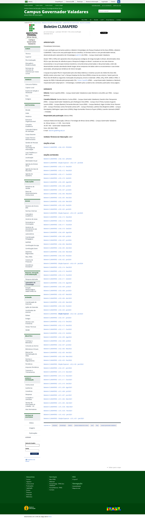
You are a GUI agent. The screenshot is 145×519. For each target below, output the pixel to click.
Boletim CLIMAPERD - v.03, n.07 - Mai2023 (58, 294)
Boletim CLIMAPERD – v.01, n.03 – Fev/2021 (58, 411)
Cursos (28, 479)
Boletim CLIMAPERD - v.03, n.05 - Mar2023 (58, 302)
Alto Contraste (106, 5)
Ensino (28, 490)
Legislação (29, 488)
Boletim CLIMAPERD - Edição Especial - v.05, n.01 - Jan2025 (63, 213)
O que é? (75, 479)
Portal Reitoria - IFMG (55, 488)
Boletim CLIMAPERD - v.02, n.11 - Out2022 (58, 329)
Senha (27, 448)
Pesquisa (29, 492)
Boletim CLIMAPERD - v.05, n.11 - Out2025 (58, 174)
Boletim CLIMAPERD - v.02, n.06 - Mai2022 (58, 349)
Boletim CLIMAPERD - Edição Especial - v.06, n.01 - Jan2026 (63, 163)
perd (92, 425)
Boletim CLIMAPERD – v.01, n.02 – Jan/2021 (58, 414)
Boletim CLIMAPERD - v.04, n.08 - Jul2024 (57, 236)
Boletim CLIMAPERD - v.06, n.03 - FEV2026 (57, 147)
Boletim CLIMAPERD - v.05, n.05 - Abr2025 (58, 198)
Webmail (52, 481)
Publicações (33, 433)
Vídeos (31, 423)
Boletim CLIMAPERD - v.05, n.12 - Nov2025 (58, 170)
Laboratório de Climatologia (71, 22)
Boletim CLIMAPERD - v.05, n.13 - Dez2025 (58, 166)
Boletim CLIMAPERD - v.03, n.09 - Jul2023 (57, 287)
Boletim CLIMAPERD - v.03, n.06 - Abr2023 (58, 298)
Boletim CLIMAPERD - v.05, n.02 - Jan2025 (57, 209)
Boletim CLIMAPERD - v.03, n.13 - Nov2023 (58, 271)
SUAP (102, 20)
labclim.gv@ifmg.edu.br (57, 130)
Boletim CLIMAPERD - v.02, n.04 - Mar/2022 (58, 356)
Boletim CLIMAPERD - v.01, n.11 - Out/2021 (58, 380)
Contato (118, 20)
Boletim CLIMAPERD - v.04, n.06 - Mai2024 (58, 244)
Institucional (30, 484)
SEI (90, 20)
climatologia (63, 425)
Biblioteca (29, 497)
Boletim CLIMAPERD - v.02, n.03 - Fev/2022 (58, 360)
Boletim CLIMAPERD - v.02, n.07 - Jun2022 (57, 345)
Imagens (32, 428)
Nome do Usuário (30, 443)
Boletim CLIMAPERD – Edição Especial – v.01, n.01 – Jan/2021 (64, 418)
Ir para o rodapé (59, 5)
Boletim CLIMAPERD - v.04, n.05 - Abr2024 (58, 248)
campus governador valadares (108, 425)
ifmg (97, 425)
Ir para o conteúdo (29, 5)
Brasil (30, 2)
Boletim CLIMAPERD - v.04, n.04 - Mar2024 (58, 252)
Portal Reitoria (110, 20)
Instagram (115, 15)
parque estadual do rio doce (81, 425)
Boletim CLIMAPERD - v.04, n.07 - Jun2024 (57, 240)
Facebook (110, 15)
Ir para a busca (49, 5)
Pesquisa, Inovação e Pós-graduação (52, 22)
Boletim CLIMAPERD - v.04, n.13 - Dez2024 (58, 217)
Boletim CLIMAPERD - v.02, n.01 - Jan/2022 (58, 368)
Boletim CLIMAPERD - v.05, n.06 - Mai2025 (58, 194)
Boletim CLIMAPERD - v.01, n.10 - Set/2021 (58, 383)
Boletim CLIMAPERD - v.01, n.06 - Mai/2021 (58, 399)
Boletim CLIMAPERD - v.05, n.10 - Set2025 (57, 178)
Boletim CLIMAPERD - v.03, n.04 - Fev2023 (57, 306)
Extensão (29, 495)
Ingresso (28, 481)
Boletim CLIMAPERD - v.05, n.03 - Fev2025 (57, 205)
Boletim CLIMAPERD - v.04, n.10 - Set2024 (57, 229)
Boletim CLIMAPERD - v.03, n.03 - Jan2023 (57, 310)
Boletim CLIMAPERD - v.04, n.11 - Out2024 (58, 225)
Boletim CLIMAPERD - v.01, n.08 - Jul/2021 (57, 391)
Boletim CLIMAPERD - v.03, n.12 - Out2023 (58, 275)
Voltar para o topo (115, 467)
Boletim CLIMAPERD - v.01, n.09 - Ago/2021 (58, 387)
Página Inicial (37, 22)
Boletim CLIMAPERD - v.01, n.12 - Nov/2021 (58, 376)
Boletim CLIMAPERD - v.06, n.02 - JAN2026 (58, 159)
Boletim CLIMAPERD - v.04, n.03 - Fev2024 (57, 256)
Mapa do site (117, 5)
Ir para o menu (40, 5)
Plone (50, 516)
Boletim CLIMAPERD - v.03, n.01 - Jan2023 (57, 318)
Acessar (28, 437)
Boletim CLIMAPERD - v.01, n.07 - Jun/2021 (58, 395)
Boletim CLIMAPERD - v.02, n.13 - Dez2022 (58, 321)
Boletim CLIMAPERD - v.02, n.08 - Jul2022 (57, 341)
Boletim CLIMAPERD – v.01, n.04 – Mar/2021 (58, 407)
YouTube (117, 15)
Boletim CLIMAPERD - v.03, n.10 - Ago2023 (58, 283)
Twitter (120, 15)
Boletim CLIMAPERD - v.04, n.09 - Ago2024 (58, 232)
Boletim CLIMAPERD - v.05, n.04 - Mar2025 (58, 201)
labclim (70, 425)
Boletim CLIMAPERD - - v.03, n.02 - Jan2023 (63, 314)
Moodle (96, 20)
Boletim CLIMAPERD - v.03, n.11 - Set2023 (57, 279)
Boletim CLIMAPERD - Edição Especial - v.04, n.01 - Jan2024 (63, 263)
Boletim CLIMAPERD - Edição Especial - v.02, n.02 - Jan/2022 (63, 364)
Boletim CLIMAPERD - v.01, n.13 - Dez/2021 (58, 372)
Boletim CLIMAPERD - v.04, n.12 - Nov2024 (58, 221)
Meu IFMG (84, 20)
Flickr (112, 15)
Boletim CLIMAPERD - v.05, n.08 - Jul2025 (57, 186)
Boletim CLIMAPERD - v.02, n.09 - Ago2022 (58, 337)
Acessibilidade (96, 5)
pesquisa (55, 425)
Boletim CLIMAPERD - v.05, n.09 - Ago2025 (58, 182)
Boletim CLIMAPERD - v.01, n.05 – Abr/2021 (58, 403)
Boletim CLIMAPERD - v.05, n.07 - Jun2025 (57, 190)
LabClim (78, 55)
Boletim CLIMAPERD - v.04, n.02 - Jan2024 (57, 259)
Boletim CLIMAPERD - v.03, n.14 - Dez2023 (58, 267)
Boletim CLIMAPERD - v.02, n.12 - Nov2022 (58, 325)
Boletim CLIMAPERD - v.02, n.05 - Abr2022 (58, 352)
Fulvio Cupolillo (83, 80)
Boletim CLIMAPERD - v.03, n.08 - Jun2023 (57, 291)
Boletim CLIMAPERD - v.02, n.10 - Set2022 (57, 333)
